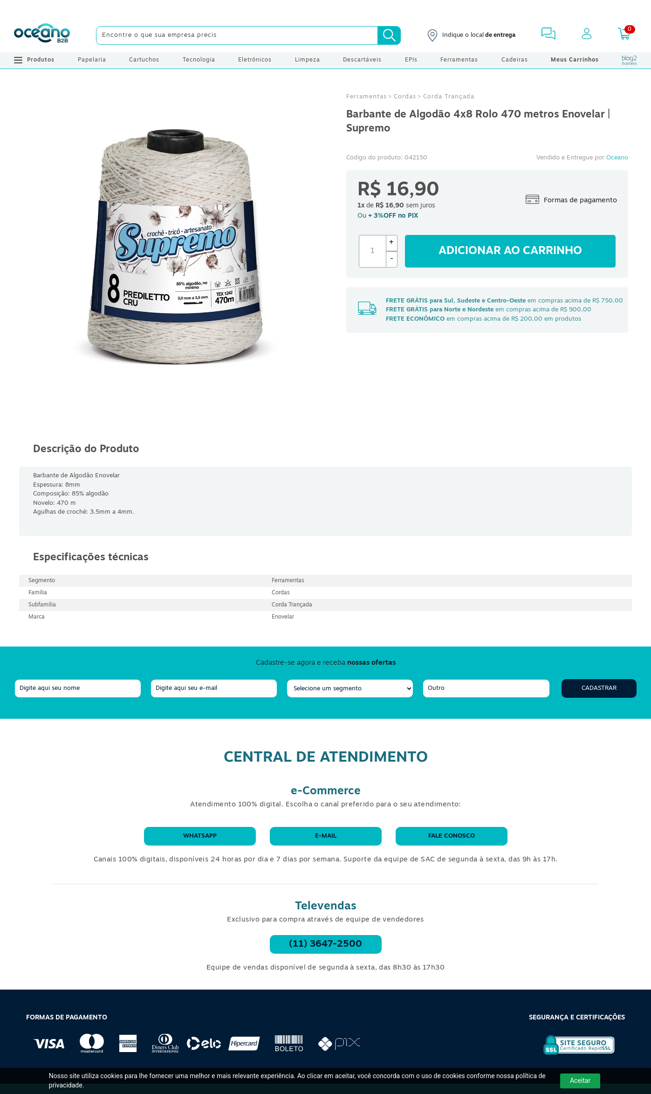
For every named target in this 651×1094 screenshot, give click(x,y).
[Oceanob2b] (42, 35)
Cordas (405, 97)
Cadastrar (599, 688)
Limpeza (307, 60)
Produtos (34, 60)
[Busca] (389, 35)
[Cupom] (325, 9)
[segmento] (350, 688)
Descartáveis (362, 60)
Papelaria (92, 60)
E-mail (325, 836)
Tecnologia (199, 60)
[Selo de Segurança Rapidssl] (572, 1055)
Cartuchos (144, 60)
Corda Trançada (448, 97)
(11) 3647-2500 (325, 944)
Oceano (617, 158)
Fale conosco (451, 836)
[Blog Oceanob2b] (629, 60)
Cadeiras (514, 60)
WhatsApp (200, 836)
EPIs (411, 60)
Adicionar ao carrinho (510, 251)
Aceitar (580, 1080)
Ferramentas (459, 60)
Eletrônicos (255, 60)
